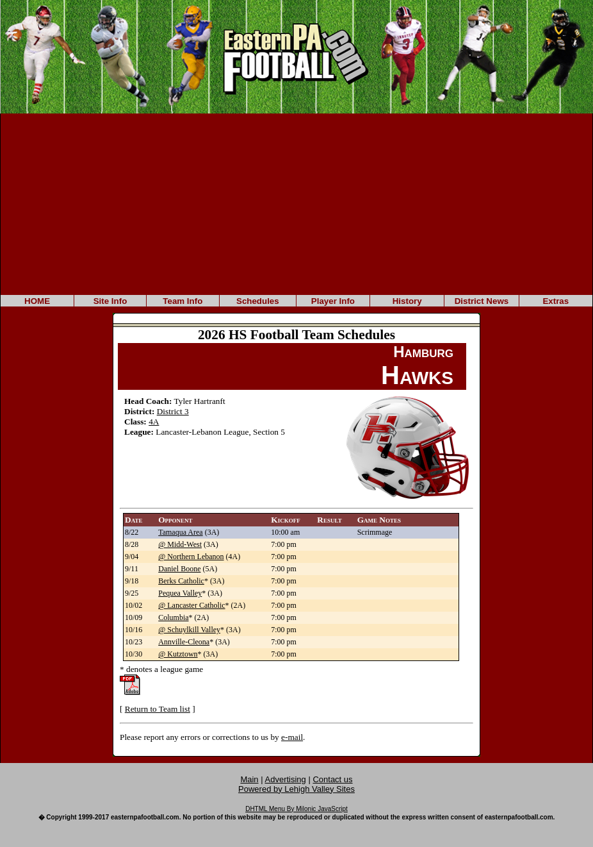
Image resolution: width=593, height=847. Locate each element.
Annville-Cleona (183, 641)
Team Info (182, 301)
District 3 (173, 411)
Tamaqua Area (180, 532)
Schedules (257, 301)
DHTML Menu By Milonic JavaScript (296, 808)
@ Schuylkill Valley (189, 629)
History (407, 301)
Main (249, 779)
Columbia (173, 617)
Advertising (285, 779)
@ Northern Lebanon (190, 556)
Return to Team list (157, 709)
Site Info (110, 301)
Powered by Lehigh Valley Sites (296, 789)
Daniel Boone (179, 568)
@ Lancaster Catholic (191, 605)
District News (481, 301)
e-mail (292, 737)
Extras (555, 301)
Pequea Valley (180, 593)
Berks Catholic (181, 580)
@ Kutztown (177, 654)
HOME (37, 301)
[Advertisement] (296, 203)
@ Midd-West (180, 544)
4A (154, 421)
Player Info (333, 301)
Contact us (332, 779)
